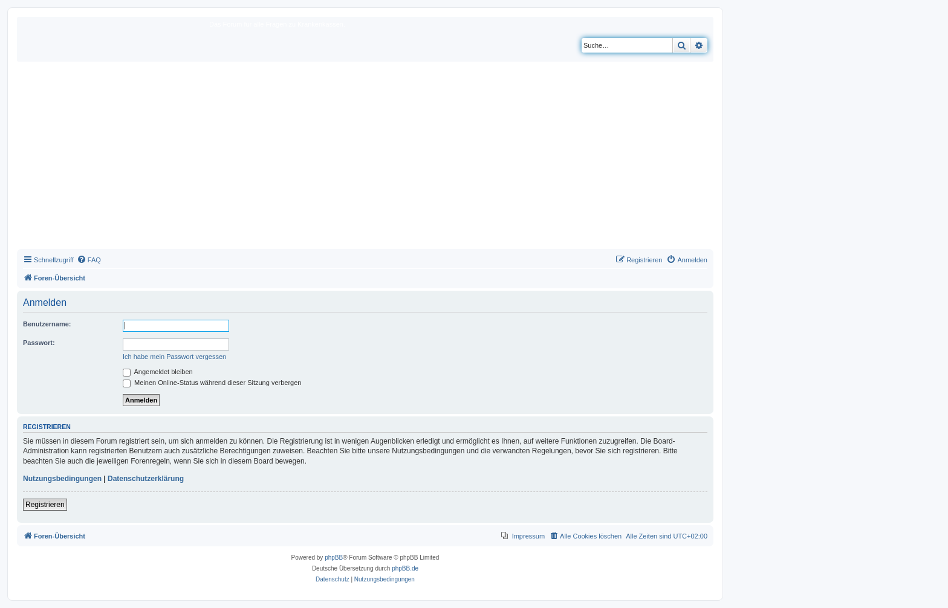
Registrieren (45, 504)
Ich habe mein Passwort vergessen (174, 356)
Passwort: (39, 342)
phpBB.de (405, 568)
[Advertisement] (365, 158)
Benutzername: (47, 324)
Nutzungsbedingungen (62, 478)
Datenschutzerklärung (146, 478)
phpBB (334, 557)
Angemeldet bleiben (158, 371)
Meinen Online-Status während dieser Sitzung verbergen (212, 382)
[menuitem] (89, 260)
